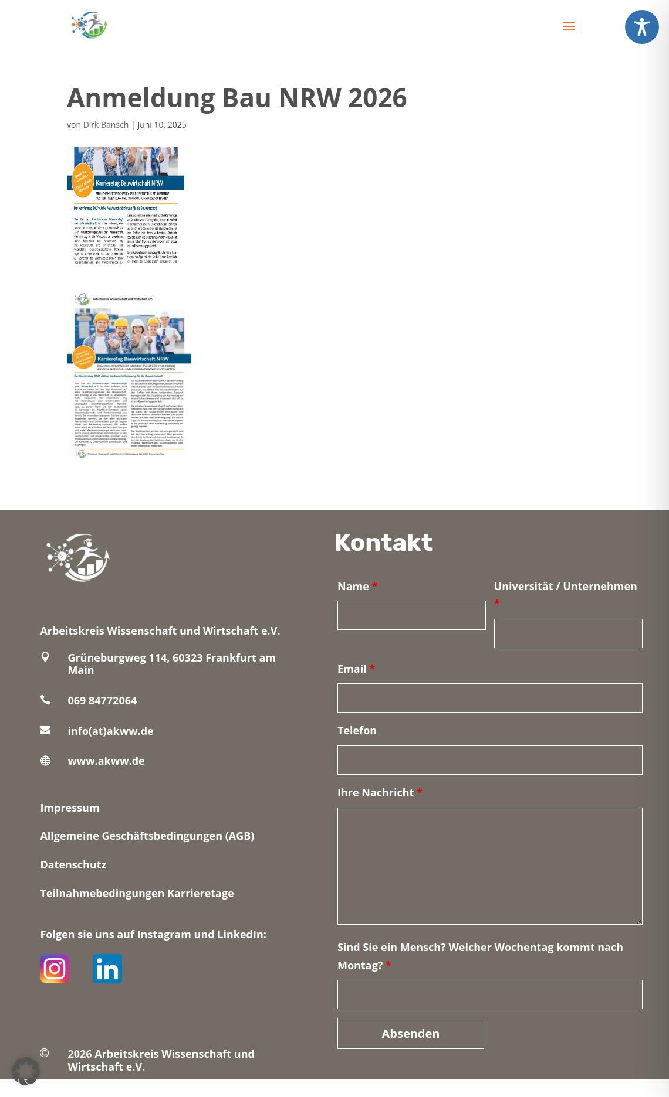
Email (356, 669)
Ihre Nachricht (380, 792)
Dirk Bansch (106, 124)
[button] (26, 1071)
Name (357, 586)
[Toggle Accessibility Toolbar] (642, 27)
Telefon (357, 730)
